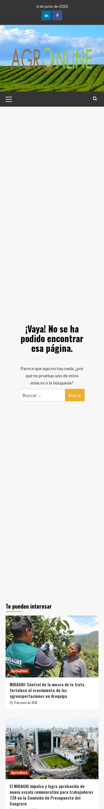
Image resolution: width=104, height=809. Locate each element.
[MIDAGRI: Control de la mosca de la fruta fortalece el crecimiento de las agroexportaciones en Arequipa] (52, 646)
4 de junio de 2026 (25, 702)
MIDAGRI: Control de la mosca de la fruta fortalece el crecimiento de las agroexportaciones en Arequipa (47, 690)
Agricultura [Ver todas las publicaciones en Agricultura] (19, 671)
